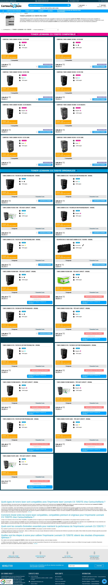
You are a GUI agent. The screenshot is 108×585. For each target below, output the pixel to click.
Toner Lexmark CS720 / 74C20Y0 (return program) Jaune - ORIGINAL (21, 419)
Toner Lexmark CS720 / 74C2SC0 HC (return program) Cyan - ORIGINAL (21, 345)
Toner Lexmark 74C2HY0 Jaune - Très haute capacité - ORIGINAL (73, 419)
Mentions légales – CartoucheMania (90, 581)
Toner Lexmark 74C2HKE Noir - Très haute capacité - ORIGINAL (73, 271)
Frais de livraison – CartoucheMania (90, 583)
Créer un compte (59, 579)
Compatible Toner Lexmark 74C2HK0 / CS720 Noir (70, 39)
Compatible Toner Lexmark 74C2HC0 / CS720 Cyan (70, 72)
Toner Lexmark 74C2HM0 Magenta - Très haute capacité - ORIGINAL (20, 382)
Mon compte (59, 573)
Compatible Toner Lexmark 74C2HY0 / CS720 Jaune (70, 137)
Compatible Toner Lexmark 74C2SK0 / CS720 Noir (16, 39)
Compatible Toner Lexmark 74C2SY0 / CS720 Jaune (16, 137)
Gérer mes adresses (60, 583)
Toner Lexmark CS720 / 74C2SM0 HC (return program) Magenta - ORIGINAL (76, 345)
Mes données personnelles (88, 579)
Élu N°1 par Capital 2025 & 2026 (49, 8)
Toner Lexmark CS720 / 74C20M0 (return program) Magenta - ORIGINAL (76, 207)
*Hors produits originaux (94, 558)
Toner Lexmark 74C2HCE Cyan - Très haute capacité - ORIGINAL (19, 207)
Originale (14, 196)
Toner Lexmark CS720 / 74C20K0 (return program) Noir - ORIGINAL (20, 308)
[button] (51, 10)
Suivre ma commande (60, 581)
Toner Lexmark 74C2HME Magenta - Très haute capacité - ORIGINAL (74, 382)
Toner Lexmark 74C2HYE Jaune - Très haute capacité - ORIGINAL (19, 456)
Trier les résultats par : (38, 29)
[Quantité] (37, 67)
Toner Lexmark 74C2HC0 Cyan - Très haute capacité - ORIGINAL (73, 308)
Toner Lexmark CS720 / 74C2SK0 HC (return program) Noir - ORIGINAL (21, 176)
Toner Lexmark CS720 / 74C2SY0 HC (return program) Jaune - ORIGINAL (21, 239)
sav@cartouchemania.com (37, 581)
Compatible (14, 60)
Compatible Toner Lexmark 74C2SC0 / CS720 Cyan (16, 72)
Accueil (2, 13)
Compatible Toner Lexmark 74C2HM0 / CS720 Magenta (71, 105)
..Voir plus (29, 511)
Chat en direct (34, 583)
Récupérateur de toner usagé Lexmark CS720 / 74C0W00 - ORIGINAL (75, 239)
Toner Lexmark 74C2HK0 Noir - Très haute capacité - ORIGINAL (19, 271)
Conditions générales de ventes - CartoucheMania (94, 576)
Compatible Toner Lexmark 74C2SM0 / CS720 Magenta (17, 105)
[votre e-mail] (78, 565)
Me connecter (58, 576)
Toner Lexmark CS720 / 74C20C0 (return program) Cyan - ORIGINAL (74, 176)
